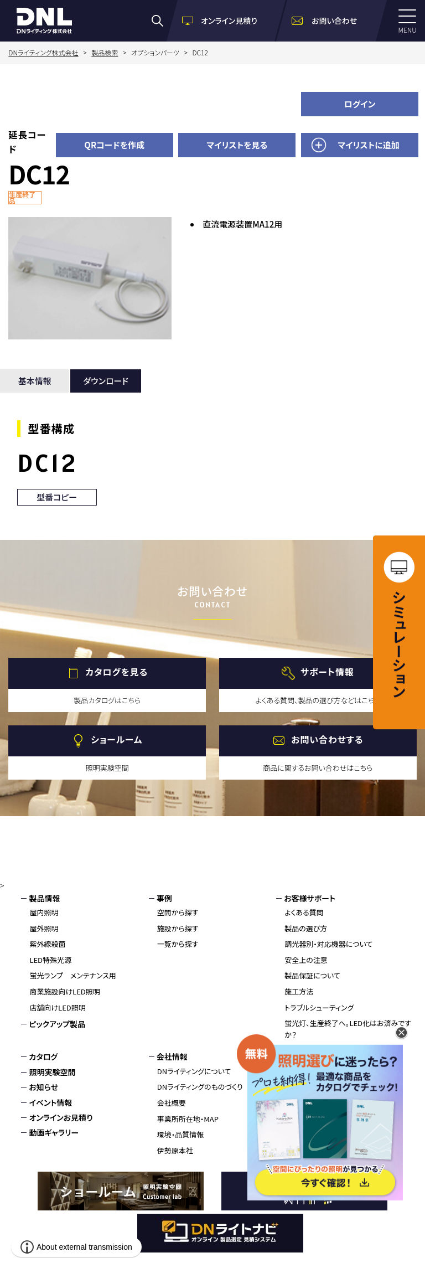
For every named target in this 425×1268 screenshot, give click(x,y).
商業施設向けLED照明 (64, 991)
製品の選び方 (305, 928)
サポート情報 (327, 671)
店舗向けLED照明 (57, 1007)
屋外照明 (43, 928)
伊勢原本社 (175, 1150)
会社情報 (172, 1056)
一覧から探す (178, 944)
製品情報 (44, 898)
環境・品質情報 (180, 1134)
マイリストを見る (236, 145)
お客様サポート (309, 898)
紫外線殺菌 (47, 944)
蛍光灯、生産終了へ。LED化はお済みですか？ (347, 1029)
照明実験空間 (52, 1072)
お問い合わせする (327, 739)
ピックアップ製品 (57, 1023)
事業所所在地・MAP (188, 1119)
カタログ (43, 1056)
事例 (164, 898)
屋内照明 (43, 912)
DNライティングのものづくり (200, 1086)
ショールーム (116, 739)
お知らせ (43, 1086)
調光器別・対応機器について (328, 944)
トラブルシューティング (319, 1007)
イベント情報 (50, 1102)
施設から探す (178, 928)
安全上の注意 (306, 960)
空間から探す (178, 912)
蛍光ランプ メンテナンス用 (72, 975)
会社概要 (171, 1102)
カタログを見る (116, 671)
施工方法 (298, 991)
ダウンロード (105, 380)
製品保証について (312, 975)
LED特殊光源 (50, 960)
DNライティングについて (194, 1071)
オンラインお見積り (60, 1117)
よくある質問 (304, 912)
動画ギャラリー (54, 1132)
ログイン (360, 104)
